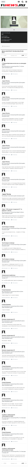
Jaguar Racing (6, 74)
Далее (23, 48)
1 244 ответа (14, 275)
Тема (11, 462)
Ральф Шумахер (6, 283)
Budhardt (19, 313)
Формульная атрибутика (8, 268)
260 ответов (14, 228)
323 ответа (14, 418)
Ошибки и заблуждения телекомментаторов (8, 408)
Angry (18, 221)
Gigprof (18, 205)
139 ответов (14, 66)
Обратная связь (18, 462)
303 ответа (14, 212)
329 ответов (14, 290)
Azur (18, 269)
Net (2, 59)
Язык (7, 462)
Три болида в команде (8, 219)
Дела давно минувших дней (17, 188)
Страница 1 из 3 (14, 48)
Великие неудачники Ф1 (8, 312)
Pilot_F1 (18, 59)
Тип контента (6, 39)
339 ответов (14, 321)
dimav (18, 284)
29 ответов (14, 83)
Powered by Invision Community (14, 464)
